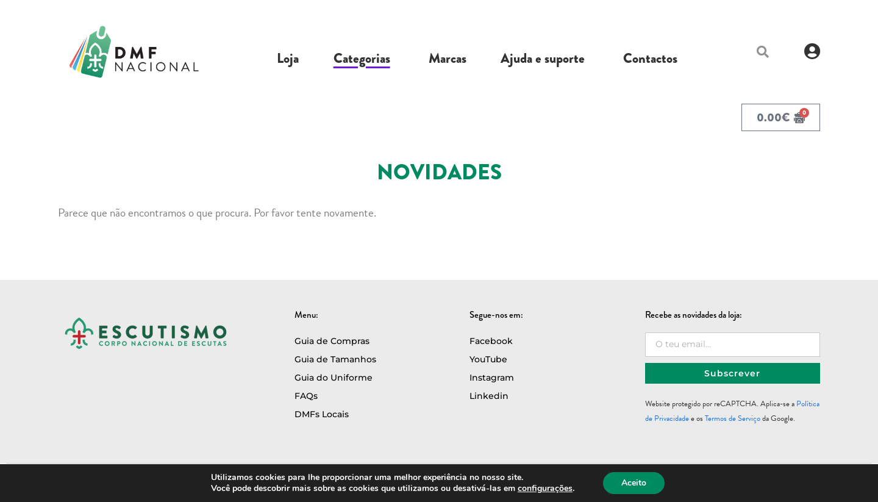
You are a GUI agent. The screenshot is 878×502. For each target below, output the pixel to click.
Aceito (633, 483)
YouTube (488, 359)
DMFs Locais (321, 414)
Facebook (491, 340)
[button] (763, 52)
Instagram (491, 377)
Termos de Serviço (732, 418)
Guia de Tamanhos (335, 359)
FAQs (306, 395)
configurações (545, 488)
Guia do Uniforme (333, 377)
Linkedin (489, 395)
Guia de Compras (331, 340)
